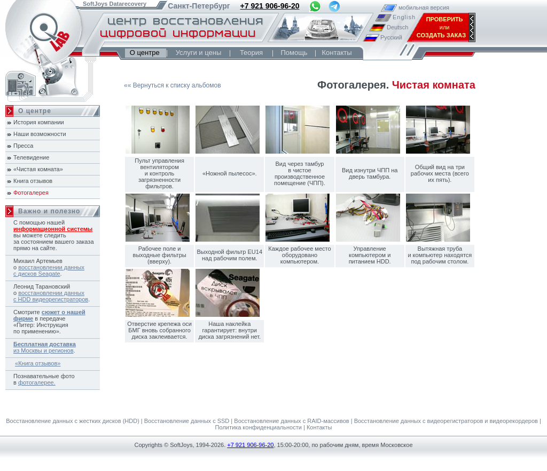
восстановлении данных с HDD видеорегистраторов (50, 296)
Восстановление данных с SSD (187, 421)
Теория (251, 53)
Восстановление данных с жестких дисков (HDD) (72, 421)
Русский (391, 37)
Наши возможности (39, 134)
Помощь (293, 53)
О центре (145, 53)
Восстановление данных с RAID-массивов (291, 421)
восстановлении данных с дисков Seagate (48, 270)
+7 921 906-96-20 (250, 445)
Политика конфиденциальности (258, 427)
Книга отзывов (32, 181)
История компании (38, 122)
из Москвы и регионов (44, 347)
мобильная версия (409, 7)
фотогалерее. (37, 382)
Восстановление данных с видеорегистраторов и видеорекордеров (446, 421)
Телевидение (31, 157)
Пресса (23, 145)
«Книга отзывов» (37, 363)
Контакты (336, 53)
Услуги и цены (199, 53)
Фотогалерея (31, 192)
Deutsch (397, 27)
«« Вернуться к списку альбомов (172, 85)
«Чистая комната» (38, 169)
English (403, 17)
